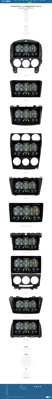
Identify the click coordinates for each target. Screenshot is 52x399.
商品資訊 (20, 0)
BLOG (38, 0)
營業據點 (27, 0)
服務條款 (7, 394)
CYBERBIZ (23, 397)
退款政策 (7, 392)
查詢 (6, 386)
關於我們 (16, 0)
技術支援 (31, 0)
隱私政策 (7, 393)
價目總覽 (23, 0)
